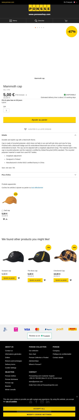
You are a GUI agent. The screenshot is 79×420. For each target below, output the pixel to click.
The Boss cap (32, 271)
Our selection (33, 351)
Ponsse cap (9, 383)
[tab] (39, 135)
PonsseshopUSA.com (50, 385)
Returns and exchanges (13, 361)
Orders (7, 357)
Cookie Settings (10, 368)
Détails (4, 135)
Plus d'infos (6, 175)
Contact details (58, 357)
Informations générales (13, 354)
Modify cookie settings (39, 414)
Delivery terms (10, 364)
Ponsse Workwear (11, 379)
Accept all (39, 409)
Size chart (32, 354)
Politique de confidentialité (62, 354)
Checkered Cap (59, 271)
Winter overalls (10, 389)
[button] (70, 2)
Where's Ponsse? (35, 364)
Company (56, 351)
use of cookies (11, 401)
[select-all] (37, 187)
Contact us (9, 351)
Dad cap (7, 210)
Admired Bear (34, 361)
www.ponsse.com (8, 2)
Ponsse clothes (10, 376)
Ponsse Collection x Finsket (38, 357)
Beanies (8, 386)
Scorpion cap (6, 271)
